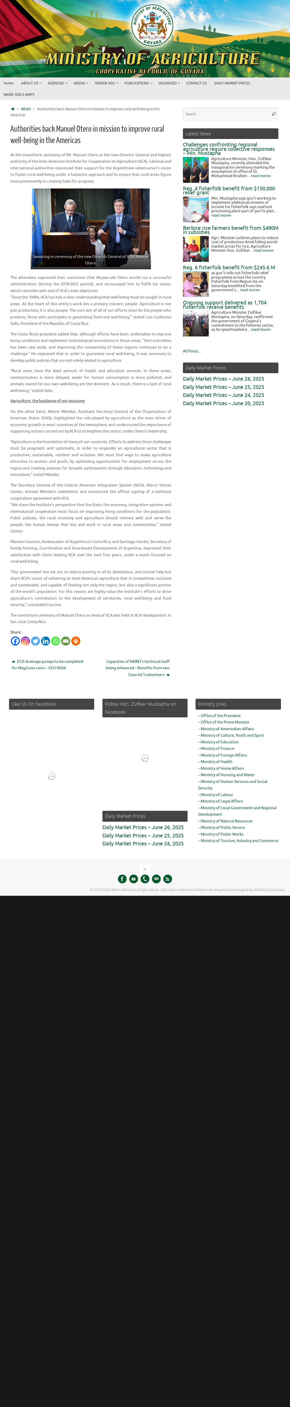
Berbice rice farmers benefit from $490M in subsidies (230, 230)
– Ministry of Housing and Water (226, 775)
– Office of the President (219, 715)
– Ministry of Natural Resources (225, 821)
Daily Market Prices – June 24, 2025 (223, 395)
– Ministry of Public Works (221, 834)
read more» (261, 176)
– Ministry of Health (215, 761)
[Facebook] (15, 641)
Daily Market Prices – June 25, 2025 (223, 387)
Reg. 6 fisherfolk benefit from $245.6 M (229, 267)
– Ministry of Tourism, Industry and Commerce (238, 840)
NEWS (26, 109)
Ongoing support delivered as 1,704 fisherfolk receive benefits (225, 305)
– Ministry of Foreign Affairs (222, 755)
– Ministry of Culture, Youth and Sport (231, 735)
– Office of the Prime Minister (223, 722)
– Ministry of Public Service (221, 827)
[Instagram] (25, 641)
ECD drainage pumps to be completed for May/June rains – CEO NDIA (47, 665)
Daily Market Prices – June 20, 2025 (223, 403)
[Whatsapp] (55, 641)
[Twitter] (35, 641)
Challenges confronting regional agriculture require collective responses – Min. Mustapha (229, 149)
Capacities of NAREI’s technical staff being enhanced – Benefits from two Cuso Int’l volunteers (138, 668)
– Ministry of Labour (215, 794)
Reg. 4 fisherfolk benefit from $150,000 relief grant (229, 190)
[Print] (75, 641)
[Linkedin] (45, 641)
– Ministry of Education (218, 742)
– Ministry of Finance (216, 748)
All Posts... (192, 351)
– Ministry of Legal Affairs (220, 801)
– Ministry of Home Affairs (221, 768)
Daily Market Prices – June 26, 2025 (223, 379)
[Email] (65, 641)
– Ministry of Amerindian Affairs (226, 729)
